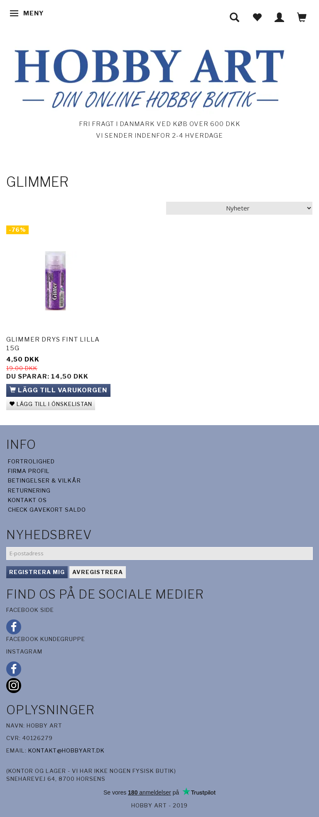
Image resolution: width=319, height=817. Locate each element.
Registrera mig (37, 572)
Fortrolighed (31, 461)
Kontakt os (27, 500)
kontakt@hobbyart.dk (66, 750)
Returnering (29, 490)
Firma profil (29, 471)
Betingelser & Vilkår (44, 480)
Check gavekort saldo (47, 509)
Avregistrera (97, 572)
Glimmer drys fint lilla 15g (53, 344)
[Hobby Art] (147, 77)
